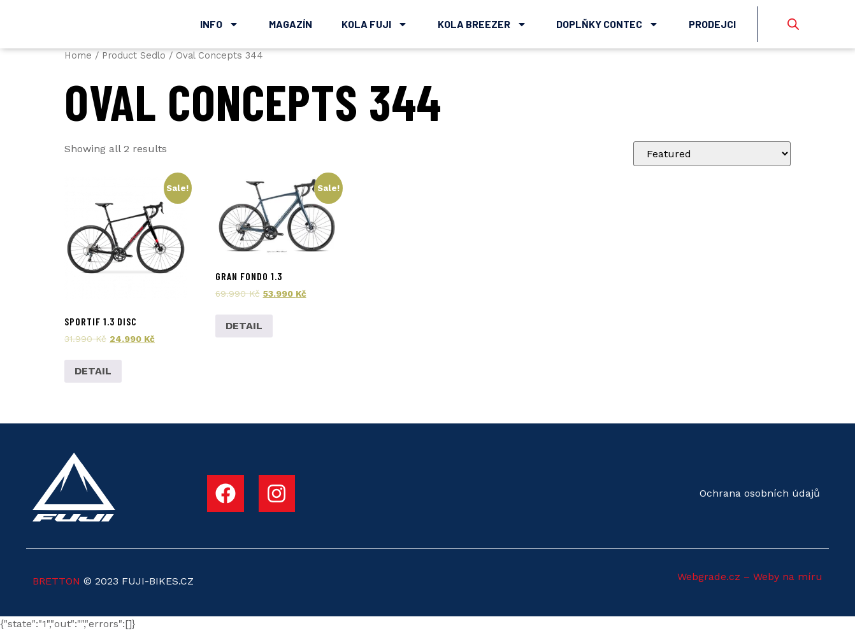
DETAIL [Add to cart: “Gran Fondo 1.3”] (244, 333)
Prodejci (712, 27)
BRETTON (56, 587)
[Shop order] (712, 160)
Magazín (290, 27)
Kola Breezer (482, 27)
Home (78, 61)
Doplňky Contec (607, 27)
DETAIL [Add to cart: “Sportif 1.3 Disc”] (93, 377)
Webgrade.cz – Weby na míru (750, 583)
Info (219, 27)
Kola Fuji (374, 27)
